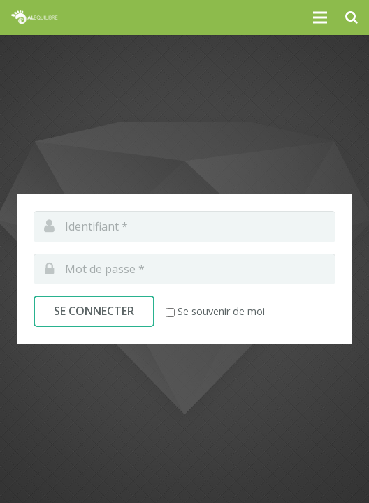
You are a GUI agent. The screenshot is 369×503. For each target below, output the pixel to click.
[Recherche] (351, 17)
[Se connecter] (94, 311)
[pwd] (184, 269)
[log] (184, 226)
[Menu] (321, 17)
